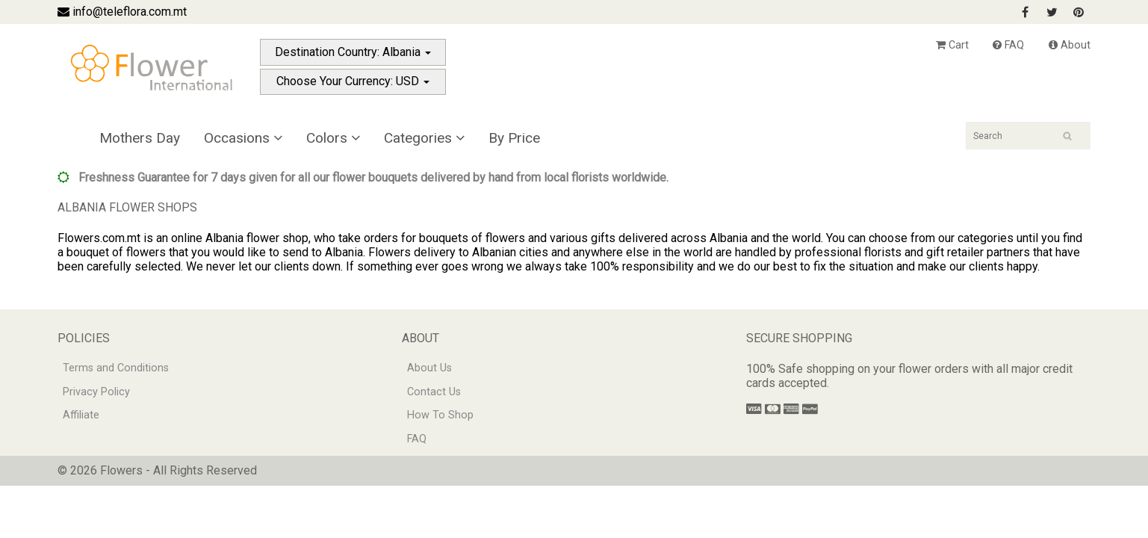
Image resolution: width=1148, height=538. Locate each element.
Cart (952, 45)
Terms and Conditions (116, 368)
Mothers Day (139, 137)
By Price (514, 137)
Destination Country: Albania (353, 52)
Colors (333, 137)
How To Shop (440, 415)
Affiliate (81, 415)
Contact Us (434, 392)
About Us (429, 368)
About (1069, 45)
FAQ (1008, 45)
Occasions (243, 137)
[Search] (1028, 135)
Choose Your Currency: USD (352, 81)
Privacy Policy (96, 392)
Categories (424, 137)
